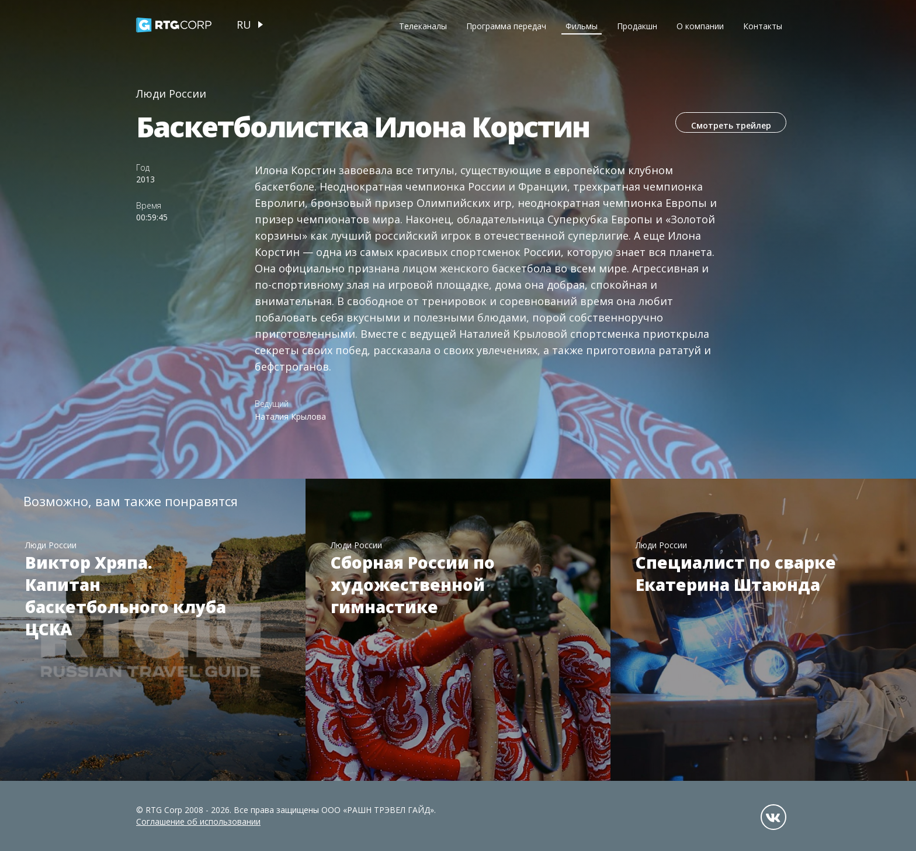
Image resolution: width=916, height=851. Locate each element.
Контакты (762, 26)
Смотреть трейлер (726, 127)
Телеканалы (423, 26)
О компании (700, 26)
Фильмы (581, 26)
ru (244, 25)
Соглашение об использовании (198, 821)
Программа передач (506, 26)
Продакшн (637, 26)
